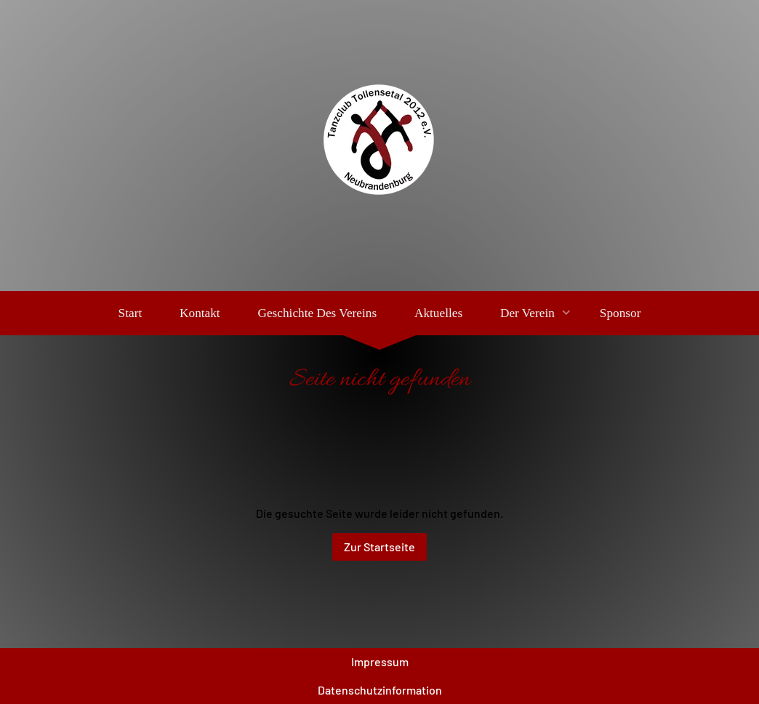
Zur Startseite (379, 546)
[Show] (566, 313)
